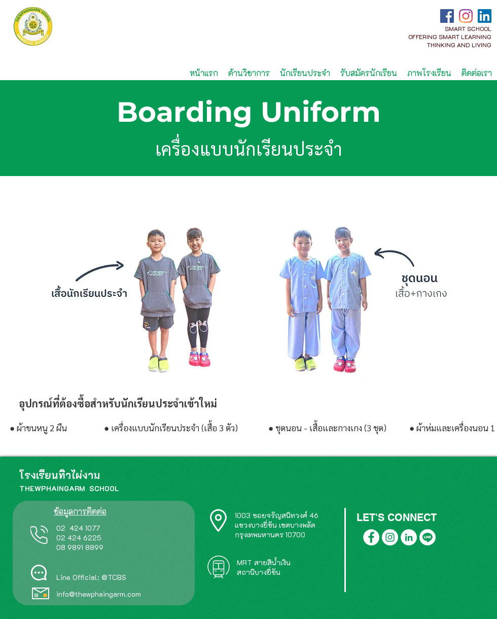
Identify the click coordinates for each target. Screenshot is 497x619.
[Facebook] (447, 16)
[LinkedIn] (484, 16)
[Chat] (38, 572)
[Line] (427, 537)
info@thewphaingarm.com (98, 594)
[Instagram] (466, 16)
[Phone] (39, 535)
